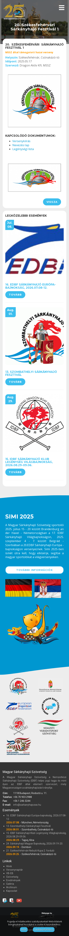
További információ (44, 929)
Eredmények (13, 880)
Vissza (52, 201)
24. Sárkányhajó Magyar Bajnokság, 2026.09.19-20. (34, 843)
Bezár (24, 929)
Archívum (11, 887)
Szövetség (12, 876)
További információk (34, 570)
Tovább (15, 294)
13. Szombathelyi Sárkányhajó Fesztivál (31, 373)
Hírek (9, 866)
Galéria (10, 883)
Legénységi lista (23, 149)
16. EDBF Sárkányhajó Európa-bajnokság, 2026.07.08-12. (30, 286)
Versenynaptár (14, 869)
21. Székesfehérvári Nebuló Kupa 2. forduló (30, 850)
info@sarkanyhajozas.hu (27, 804)
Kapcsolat (11, 890)
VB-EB (9, 873)
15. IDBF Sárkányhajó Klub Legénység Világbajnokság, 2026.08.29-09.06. (29, 462)
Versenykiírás (21, 141)
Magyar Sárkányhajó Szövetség (14, 13)
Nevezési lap (20, 145)
